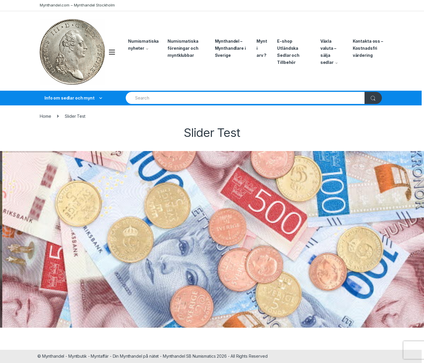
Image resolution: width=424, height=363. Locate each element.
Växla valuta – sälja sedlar (328, 52)
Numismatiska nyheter (143, 45)
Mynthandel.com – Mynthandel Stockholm (77, 5)
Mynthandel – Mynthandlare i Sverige (230, 48)
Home (45, 116)
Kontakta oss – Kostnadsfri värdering (368, 48)
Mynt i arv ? (261, 48)
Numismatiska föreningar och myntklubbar (183, 48)
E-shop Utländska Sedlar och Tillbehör (288, 52)
